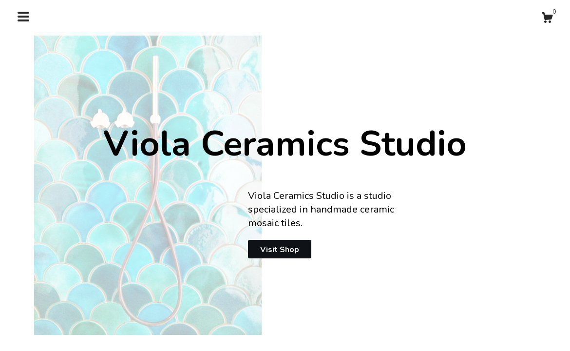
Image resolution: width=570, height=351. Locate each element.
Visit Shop (279, 249)
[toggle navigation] (23, 16)
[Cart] (547, 19)
